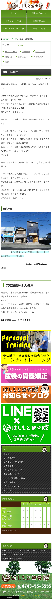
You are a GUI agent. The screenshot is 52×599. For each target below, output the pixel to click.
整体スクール (11, 52)
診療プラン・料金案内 (13, 462)
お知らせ (9, 57)
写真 (7, 62)
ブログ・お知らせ (11, 486)
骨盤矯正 (26, 52)
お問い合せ (8, 490)
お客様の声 (38, 57)
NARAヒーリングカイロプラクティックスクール (23, 550)
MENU (9, 597)
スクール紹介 (9, 482)
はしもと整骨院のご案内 (14, 478)
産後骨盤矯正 (39, 21)
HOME (6, 39)
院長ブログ (40, 52)
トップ (13, 13)
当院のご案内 (39, 29)
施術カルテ (23, 57)
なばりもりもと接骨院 (12, 559)
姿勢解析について (11, 474)
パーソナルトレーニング (13, 29)
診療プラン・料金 (13, 21)
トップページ (9, 454)
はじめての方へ (39, 13)
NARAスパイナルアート (12, 554)
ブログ (14, 39)
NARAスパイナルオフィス (30, 595)
